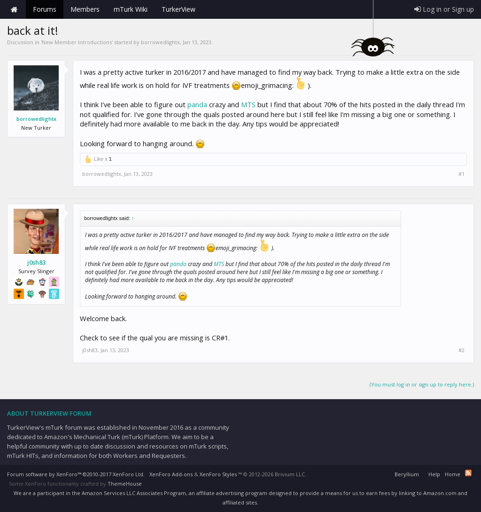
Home (14, 9)
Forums (44, 9)
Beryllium (407, 474)
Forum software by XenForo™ (76, 474)
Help (434, 474)
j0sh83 (36, 262)
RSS (468, 473)
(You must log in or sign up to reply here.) (422, 384)
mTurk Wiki (130, 9)
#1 (461, 174)
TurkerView (178, 9)
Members (85, 9)
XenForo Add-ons (171, 474)
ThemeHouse (125, 483)
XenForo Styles (218, 474)
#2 (461, 350)
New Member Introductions (77, 42)
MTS (248, 104)
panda (197, 104)
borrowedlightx (160, 42)
